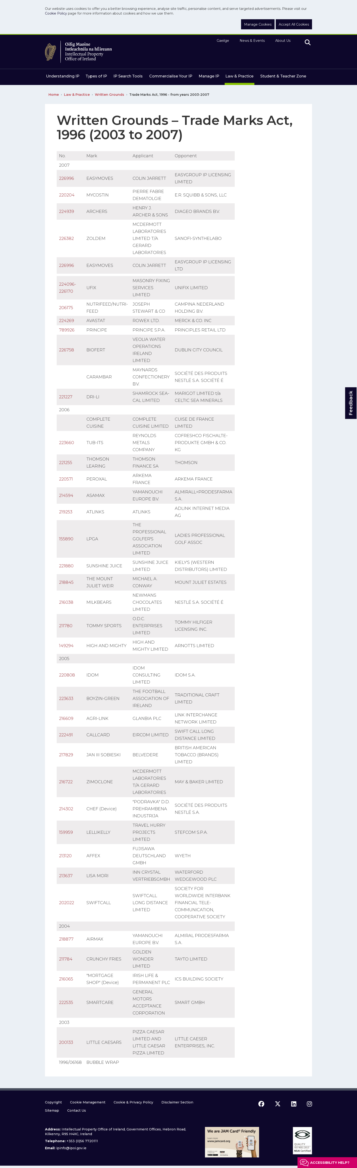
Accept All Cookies (294, 24)
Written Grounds (109, 94)
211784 (65, 959)
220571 (66, 479)
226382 (66, 238)
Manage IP (209, 76)
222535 (66, 1002)
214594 (66, 495)
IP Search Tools (128, 76)
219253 (65, 512)
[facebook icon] (261, 1103)
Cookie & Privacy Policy (133, 1102)
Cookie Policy (56, 13)
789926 (66, 330)
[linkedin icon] (293, 1103)
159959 (66, 832)
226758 (66, 350)
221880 (66, 566)
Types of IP (96, 76)
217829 (66, 754)
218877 (66, 939)
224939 (66, 211)
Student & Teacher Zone (283, 76)
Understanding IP (62, 76)
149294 (66, 645)
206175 (66, 307)
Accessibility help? (330, 1162)
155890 (66, 539)
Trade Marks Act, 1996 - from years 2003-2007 (169, 94)
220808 (67, 675)
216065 (66, 979)
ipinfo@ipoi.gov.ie (71, 1148)
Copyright (53, 1102)
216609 (66, 718)
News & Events (252, 40)
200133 (66, 1042)
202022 (66, 902)
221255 (65, 462)
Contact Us (76, 1110)
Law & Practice (239, 76)
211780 (65, 625)
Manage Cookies (257, 24)
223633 (66, 698)
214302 (66, 808)
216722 (66, 781)
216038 (66, 602)
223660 (66, 442)
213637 (66, 875)
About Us (282, 40)
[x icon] (278, 1103)
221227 (65, 397)
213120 (65, 855)
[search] (307, 42)
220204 (66, 195)
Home (53, 94)
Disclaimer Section (177, 1102)
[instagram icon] (309, 1103)
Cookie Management (87, 1102)
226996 (66, 178)
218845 (66, 582)
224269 (66, 320)
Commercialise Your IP (170, 76)
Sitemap (52, 1110)
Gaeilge (223, 40)
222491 (66, 735)
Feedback (350, 403)
